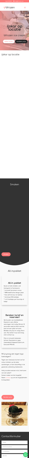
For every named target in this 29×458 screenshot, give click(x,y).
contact (8, 377)
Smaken (6, 254)
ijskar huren (9, 41)
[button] (25, 454)
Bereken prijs (7, 397)
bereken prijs (21, 41)
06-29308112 (9, 1)
